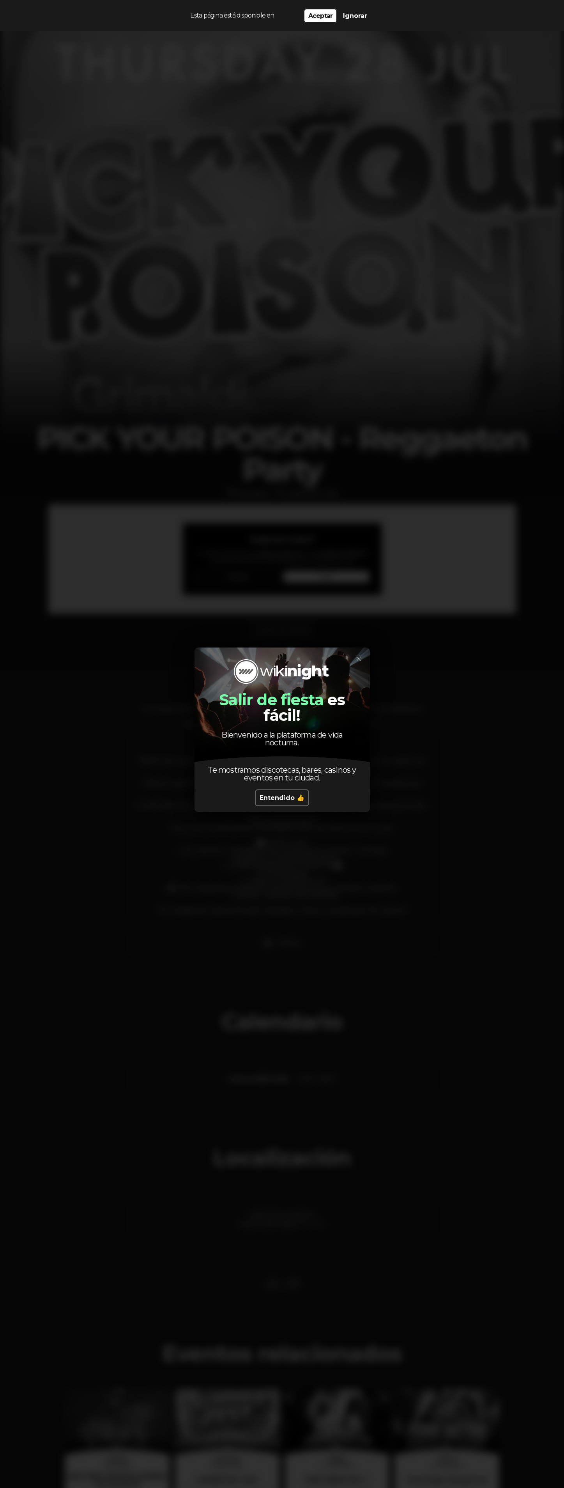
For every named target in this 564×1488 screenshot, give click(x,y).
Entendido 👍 (282, 798)
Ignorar (355, 15)
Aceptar (320, 15)
